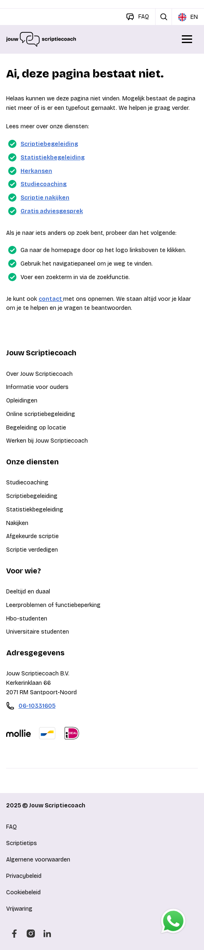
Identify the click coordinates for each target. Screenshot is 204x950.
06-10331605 (36, 705)
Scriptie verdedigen (32, 549)
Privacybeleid (23, 876)
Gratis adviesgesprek (52, 211)
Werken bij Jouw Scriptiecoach (47, 440)
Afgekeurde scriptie (32, 536)
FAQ (11, 826)
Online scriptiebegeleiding (40, 414)
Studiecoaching (43, 184)
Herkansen (36, 171)
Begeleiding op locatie (36, 427)
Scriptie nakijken (45, 197)
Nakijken (17, 523)
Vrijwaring (19, 908)
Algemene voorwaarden (38, 859)
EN (188, 17)
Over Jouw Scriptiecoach (39, 373)
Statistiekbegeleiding (53, 157)
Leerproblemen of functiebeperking (53, 605)
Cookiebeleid (23, 892)
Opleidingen (21, 400)
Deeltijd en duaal (28, 591)
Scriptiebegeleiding (49, 144)
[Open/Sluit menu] (187, 39)
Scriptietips (21, 843)
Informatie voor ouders (37, 387)
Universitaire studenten (37, 631)
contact (51, 298)
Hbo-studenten (26, 618)
